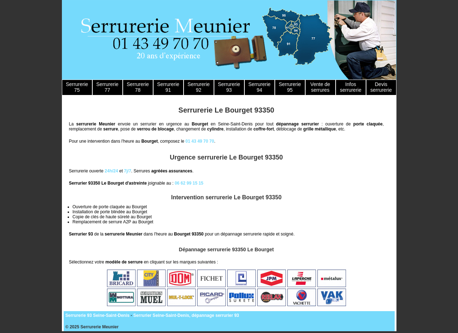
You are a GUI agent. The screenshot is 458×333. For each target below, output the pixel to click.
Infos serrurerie (350, 87)
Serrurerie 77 (107, 87)
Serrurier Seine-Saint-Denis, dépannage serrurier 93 (186, 315)
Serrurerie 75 (77, 87)
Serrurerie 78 (138, 87)
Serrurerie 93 (229, 87)
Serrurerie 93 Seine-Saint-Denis (97, 315)
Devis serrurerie (381, 87)
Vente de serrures (320, 87)
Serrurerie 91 (168, 87)
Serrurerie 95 (290, 87)
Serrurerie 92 (198, 87)
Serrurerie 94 (259, 87)
